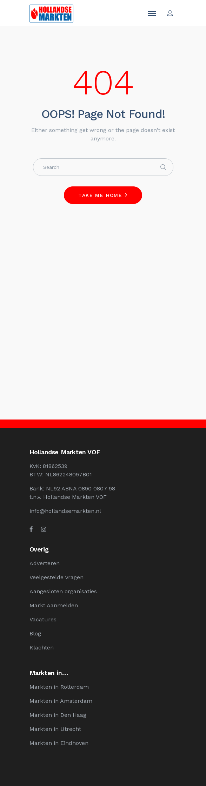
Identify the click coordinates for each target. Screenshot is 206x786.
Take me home (100, 195)
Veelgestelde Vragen (56, 577)
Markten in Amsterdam (60, 701)
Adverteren (44, 563)
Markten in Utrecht (55, 729)
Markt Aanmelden (53, 605)
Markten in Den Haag (57, 715)
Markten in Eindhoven (58, 743)
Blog (35, 633)
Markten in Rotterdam (59, 686)
